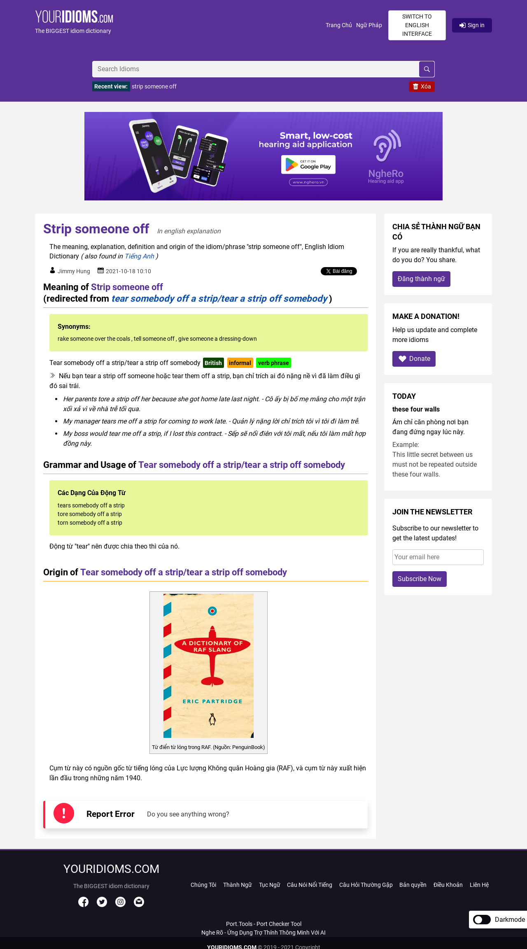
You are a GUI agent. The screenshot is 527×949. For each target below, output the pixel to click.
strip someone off (154, 86)
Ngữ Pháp (369, 25)
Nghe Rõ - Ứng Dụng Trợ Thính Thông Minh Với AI (263, 932)
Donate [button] (414, 358)
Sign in (472, 25)
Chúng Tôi (203, 885)
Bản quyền (413, 885)
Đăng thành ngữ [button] (421, 279)
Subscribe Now (419, 579)
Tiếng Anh (139, 256)
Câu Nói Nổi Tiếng (309, 885)
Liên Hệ (479, 885)
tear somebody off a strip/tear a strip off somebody (219, 298)
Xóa (422, 86)
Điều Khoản (448, 885)
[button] (180, 25)
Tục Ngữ (269, 885)
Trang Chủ (339, 25)
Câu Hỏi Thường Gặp (366, 885)
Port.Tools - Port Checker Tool (263, 924)
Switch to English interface (417, 25)
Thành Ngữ (237, 885)
